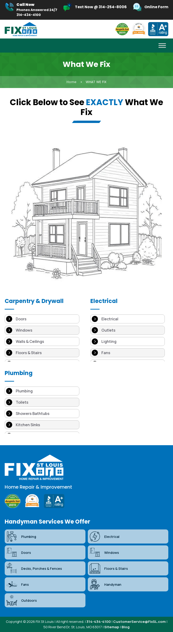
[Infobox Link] (31, 9)
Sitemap (111, 626)
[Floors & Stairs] (42, 353)
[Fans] (128, 353)
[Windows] (42, 330)
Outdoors (21, 600)
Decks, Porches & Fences (34, 568)
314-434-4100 (98, 621)
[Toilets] (42, 402)
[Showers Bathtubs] (42, 413)
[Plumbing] (42, 391)
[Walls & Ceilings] (42, 341)
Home (71, 82)
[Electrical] (128, 319)
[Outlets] (128, 330)
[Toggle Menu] (162, 45)
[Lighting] (128, 341)
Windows (104, 552)
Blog (126, 626)
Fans (17, 584)
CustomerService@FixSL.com (139, 621)
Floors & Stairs (108, 568)
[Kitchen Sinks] (42, 425)
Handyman (105, 584)
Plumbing (21, 536)
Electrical (104, 536)
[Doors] (42, 319)
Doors (18, 552)
